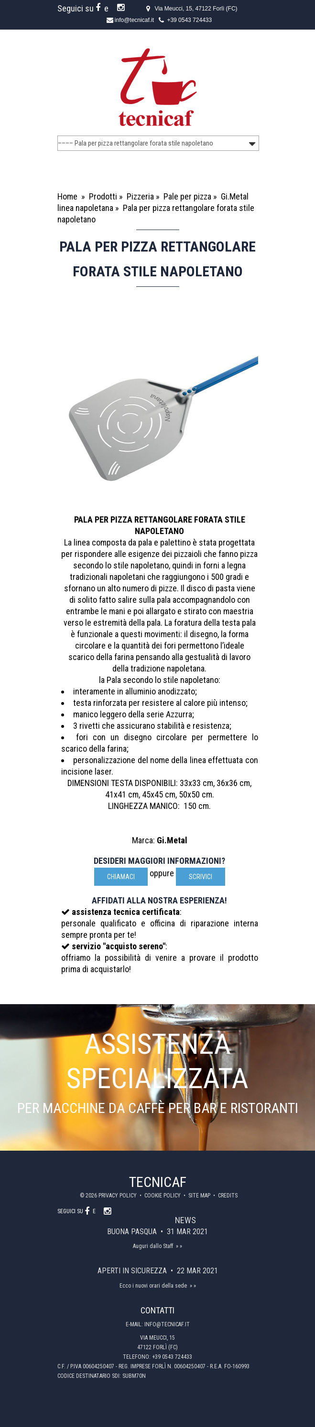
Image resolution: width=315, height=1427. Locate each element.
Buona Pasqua (133, 1231)
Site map (200, 1195)
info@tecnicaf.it (134, 20)
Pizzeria (140, 196)
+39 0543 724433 (189, 20)
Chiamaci (121, 877)
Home (67, 196)
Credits (228, 1195)
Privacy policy (118, 1195)
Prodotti (103, 196)
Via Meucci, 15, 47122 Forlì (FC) (195, 8)
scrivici (200, 877)
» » (179, 1246)
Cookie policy (163, 1195)
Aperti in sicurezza (133, 1270)
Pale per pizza (187, 196)
